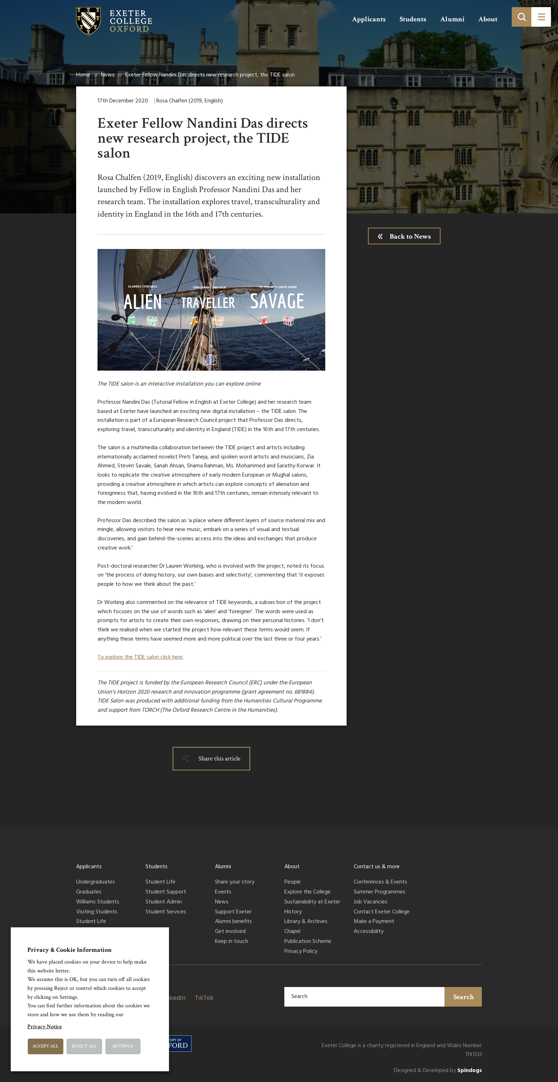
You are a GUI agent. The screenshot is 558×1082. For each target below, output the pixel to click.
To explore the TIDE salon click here (140, 657)
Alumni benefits (233, 922)
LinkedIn (173, 998)
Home (83, 75)
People (292, 882)
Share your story (234, 882)
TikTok (204, 998)
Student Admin (164, 902)
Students (413, 19)
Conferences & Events (380, 882)
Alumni (452, 19)
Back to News (410, 236)
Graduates (88, 892)
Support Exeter (233, 912)
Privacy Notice (44, 1026)
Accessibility (369, 932)
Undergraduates (95, 882)
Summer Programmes (379, 892)
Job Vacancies (371, 902)
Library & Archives (305, 922)
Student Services (166, 912)
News (108, 75)
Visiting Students (96, 912)
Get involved (230, 932)
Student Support (166, 892)
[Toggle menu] (541, 17)
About (488, 19)
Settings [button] (122, 1046)
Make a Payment (374, 922)
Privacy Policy (300, 952)
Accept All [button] (45, 1046)
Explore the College (307, 892)
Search (463, 997)
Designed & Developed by (438, 1071)
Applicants (369, 19)
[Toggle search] (521, 17)
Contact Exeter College (382, 912)
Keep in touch (231, 942)
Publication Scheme (307, 942)
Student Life (91, 922)
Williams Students (97, 902)
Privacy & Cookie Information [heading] (69, 950)
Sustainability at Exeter (312, 902)
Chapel (292, 932)
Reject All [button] (84, 1046)
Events (223, 892)
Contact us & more (377, 866)
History (293, 912)
